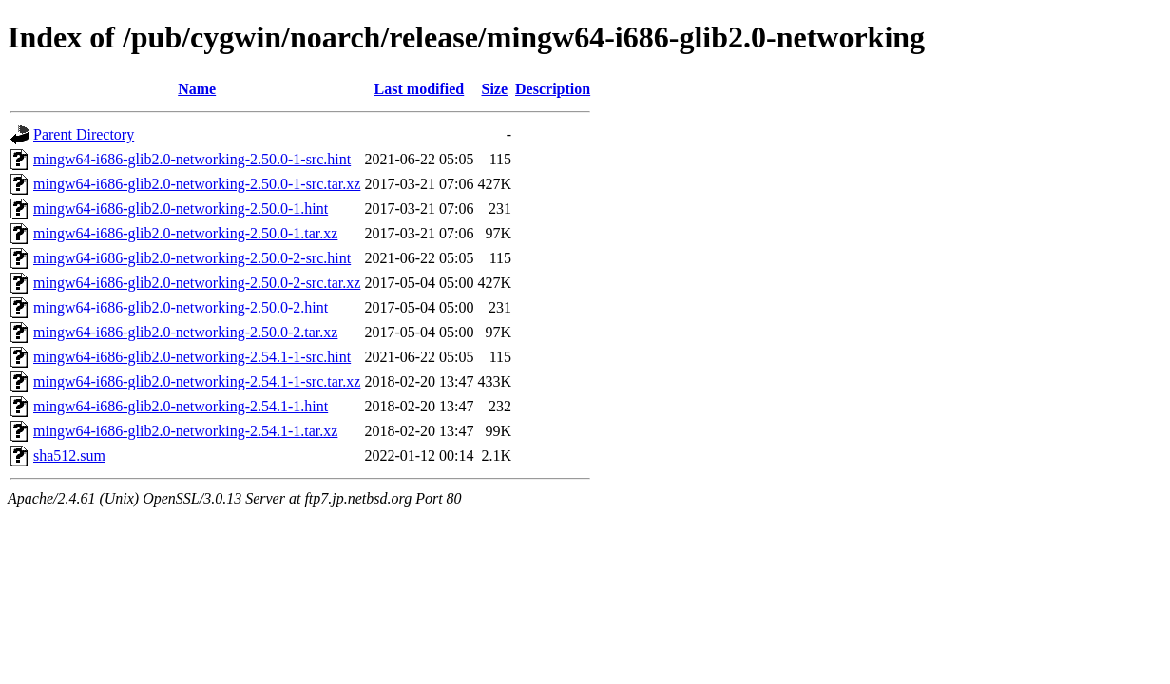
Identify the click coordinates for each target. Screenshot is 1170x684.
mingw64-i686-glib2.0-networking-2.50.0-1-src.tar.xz (196, 184)
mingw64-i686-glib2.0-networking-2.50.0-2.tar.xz (185, 332)
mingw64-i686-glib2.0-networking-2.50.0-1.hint (180, 208)
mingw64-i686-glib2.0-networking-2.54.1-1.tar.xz (185, 431)
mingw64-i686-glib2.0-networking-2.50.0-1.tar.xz (185, 233)
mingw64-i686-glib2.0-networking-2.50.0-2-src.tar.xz (196, 283)
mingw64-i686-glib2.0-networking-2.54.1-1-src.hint (192, 357)
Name (197, 89)
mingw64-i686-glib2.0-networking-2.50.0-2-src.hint (192, 258)
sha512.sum (69, 455)
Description (552, 89)
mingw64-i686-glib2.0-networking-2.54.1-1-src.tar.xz (196, 381)
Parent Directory (83, 134)
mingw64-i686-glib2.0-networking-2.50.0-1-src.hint (192, 159)
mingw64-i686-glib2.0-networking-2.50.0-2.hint (180, 307)
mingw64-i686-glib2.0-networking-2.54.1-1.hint (180, 406)
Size (494, 89)
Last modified (419, 89)
